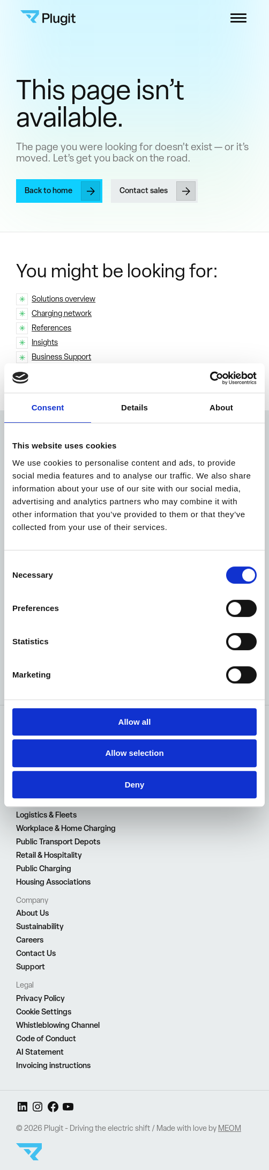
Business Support (61, 356)
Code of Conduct (46, 1038)
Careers (29, 939)
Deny (135, 784)
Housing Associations (53, 882)
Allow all (134, 721)
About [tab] (221, 407)
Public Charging (43, 868)
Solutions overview (63, 298)
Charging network (62, 313)
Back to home (48, 190)
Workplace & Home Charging (66, 828)
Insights (45, 342)
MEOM (229, 1128)
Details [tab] (134, 407)
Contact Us (36, 953)
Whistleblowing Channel (58, 1025)
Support (30, 966)
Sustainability (40, 926)
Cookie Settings (43, 1011)
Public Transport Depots (58, 841)
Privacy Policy (40, 998)
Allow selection (134, 752)
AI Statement (40, 1052)
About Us (32, 913)
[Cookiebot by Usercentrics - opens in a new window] (210, 378)
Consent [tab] (48, 407)
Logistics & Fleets (46, 815)
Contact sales (143, 190)
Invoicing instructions (53, 1065)
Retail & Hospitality (49, 855)
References (51, 327)
